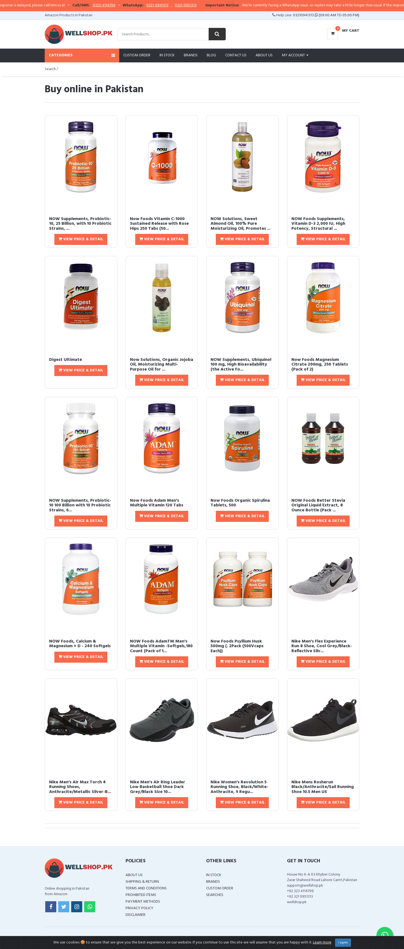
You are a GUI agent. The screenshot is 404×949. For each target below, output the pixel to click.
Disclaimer (135, 915)
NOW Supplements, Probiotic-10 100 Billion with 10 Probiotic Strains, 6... (80, 505)
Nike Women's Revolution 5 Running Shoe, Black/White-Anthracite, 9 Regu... (239, 787)
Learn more (322, 942)
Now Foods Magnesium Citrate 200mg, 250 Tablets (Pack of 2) (319, 364)
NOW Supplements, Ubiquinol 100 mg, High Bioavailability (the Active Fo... (241, 364)
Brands (191, 55)
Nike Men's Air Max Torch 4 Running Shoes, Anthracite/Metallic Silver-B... (80, 787)
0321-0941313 (188, 5)
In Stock (167, 55)
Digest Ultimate (65, 359)
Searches (214, 895)
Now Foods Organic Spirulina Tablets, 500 (240, 503)
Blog (211, 55)
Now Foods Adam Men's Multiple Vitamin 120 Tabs (156, 503)
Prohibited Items (141, 895)
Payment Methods (143, 901)
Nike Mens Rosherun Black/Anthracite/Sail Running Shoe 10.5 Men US (322, 787)
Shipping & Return (142, 882)
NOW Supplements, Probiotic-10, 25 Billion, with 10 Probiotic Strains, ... (80, 223)
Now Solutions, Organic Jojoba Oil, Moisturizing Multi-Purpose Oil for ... (161, 364)
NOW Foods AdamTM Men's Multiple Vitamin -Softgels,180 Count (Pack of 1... (161, 646)
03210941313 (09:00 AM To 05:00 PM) (326, 15)
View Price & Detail (81, 239)
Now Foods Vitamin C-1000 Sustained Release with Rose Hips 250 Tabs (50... (159, 223)
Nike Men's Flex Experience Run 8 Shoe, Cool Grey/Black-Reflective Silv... (321, 646)
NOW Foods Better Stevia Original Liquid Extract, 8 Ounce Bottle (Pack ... (318, 505)
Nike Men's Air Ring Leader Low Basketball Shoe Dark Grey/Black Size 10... (157, 787)
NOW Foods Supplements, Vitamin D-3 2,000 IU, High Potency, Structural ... (318, 223)
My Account (295, 55)
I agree (343, 942)
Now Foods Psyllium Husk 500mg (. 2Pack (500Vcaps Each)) (237, 646)
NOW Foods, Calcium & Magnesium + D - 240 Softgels (80, 644)
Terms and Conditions (146, 888)
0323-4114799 (134, 5)
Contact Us (235, 55)
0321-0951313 (216, 5)
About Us (264, 55)
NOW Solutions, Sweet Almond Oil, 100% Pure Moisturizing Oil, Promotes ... (240, 223)
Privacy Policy (139, 908)
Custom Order (136, 55)
